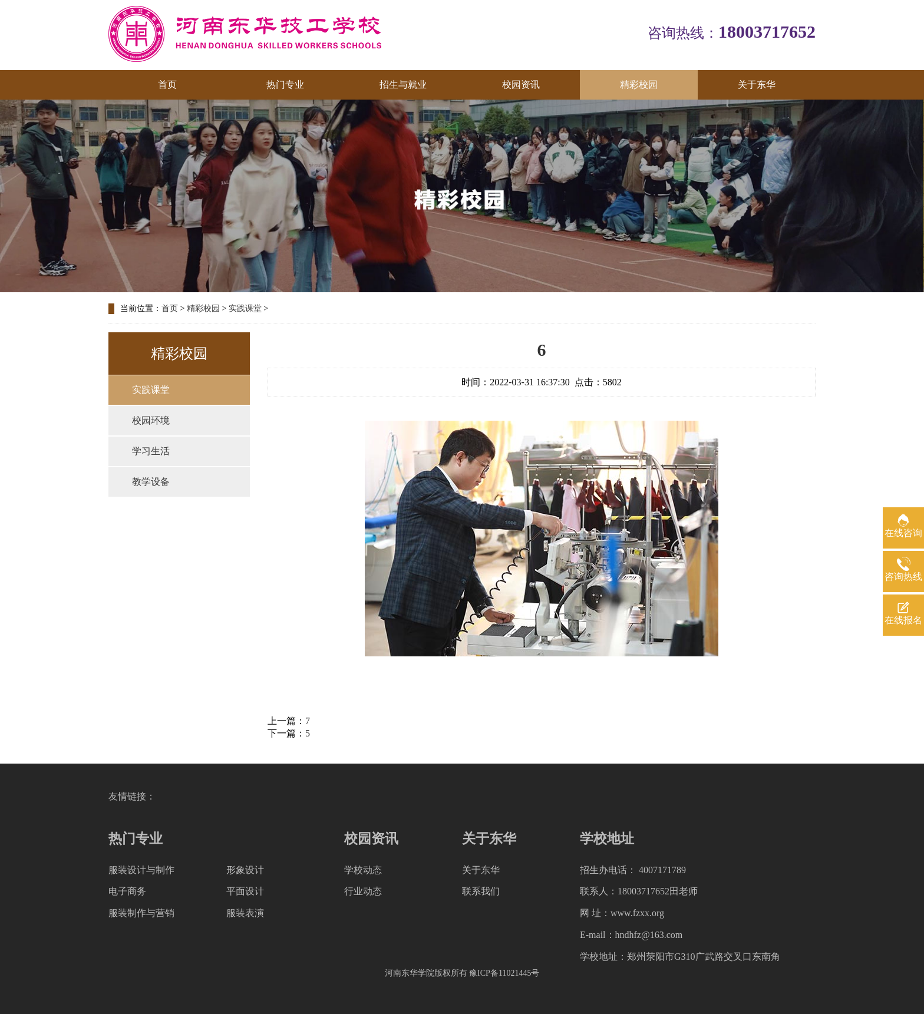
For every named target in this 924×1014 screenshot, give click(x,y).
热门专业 (285, 85)
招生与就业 (403, 85)
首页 (167, 85)
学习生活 (151, 451)
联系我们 (481, 891)
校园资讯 (521, 85)
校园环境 (151, 420)
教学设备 (151, 482)
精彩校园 (639, 85)
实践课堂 (245, 308)
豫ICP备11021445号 (504, 973)
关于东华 (757, 85)
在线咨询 (903, 533)
